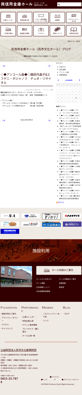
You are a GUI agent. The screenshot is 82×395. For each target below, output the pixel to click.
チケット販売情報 (29, 324)
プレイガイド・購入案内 (30, 330)
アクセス (5, 324)
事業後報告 (63, 75)
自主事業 (62, 69)
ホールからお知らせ (44, 279)
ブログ (66, 313)
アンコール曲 (64, 72)
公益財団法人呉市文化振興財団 (18, 350)
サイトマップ (7, 328)
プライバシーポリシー (10, 319)
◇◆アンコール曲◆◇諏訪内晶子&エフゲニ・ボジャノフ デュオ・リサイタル (70, 174)
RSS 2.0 (60, 202)
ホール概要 (40, 283)
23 (76, 98)
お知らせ (62, 67)
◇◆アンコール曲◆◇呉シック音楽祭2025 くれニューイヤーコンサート (69, 145)
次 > (49, 66)
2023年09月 (68, 80)
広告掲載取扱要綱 (43, 291)
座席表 (61, 287)
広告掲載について (43, 287)
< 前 (3, 66)
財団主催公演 (27, 320)
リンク (46, 320)
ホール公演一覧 (28, 335)
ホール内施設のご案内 (67, 279)
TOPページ (71, 41)
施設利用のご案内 (9, 313)
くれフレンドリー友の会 (51, 315)
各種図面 (62, 283)
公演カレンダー (28, 317)
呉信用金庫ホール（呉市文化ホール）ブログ (41, 49)
